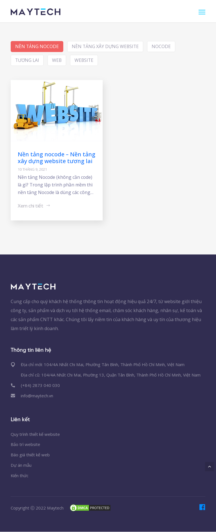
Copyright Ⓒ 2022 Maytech (37, 508)
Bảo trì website (25, 444)
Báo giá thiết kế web (30, 455)
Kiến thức (20, 476)
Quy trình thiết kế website (35, 434)
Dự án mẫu (21, 465)
